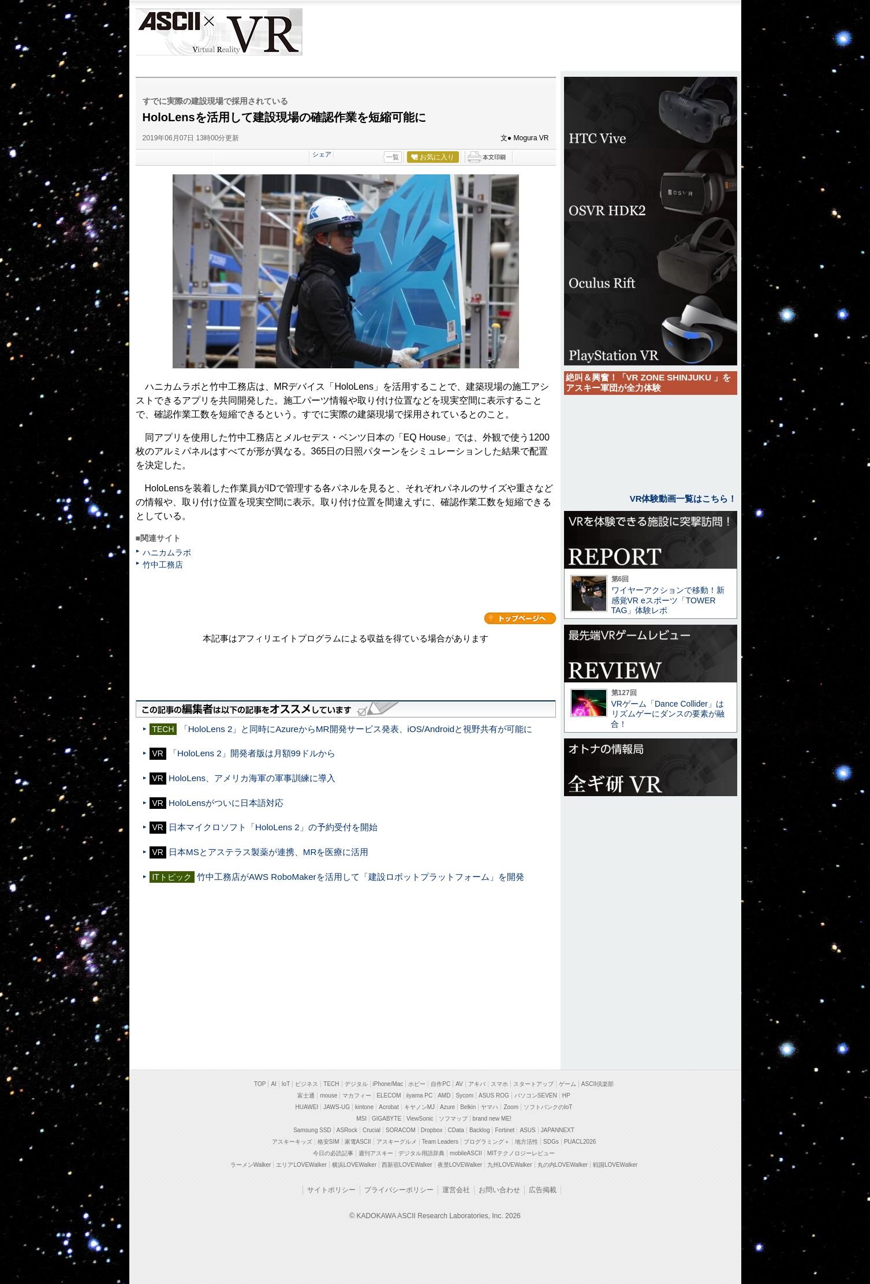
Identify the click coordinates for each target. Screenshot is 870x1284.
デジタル (356, 1084)
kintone (364, 1107)
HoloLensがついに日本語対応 (226, 803)
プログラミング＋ (487, 1142)
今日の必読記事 (333, 1153)
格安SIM (328, 1142)
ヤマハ (489, 1107)
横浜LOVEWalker (354, 1165)
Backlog (479, 1130)
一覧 (392, 157)
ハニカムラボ (167, 552)
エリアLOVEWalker (301, 1165)
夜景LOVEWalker (460, 1165)
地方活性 (526, 1142)
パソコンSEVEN (535, 1095)
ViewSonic (420, 1118)
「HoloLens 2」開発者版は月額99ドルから (252, 753)
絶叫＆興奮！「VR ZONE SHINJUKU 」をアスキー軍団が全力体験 (648, 382)
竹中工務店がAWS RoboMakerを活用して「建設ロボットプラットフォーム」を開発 (360, 877)
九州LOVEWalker (509, 1165)
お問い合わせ (499, 1190)
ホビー (416, 1084)
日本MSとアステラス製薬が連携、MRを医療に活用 (268, 852)
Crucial (371, 1130)
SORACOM (401, 1130)
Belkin (468, 1107)
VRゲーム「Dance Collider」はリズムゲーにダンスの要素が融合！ (668, 714)
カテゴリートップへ (520, 618)
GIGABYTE (386, 1118)
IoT (286, 1084)
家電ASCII (358, 1142)
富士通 (306, 1095)
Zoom (510, 1107)
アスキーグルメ (396, 1142)
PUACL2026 (580, 1142)
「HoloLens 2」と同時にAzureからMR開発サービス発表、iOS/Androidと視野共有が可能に (356, 729)
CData (456, 1130)
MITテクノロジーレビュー (521, 1153)
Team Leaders (440, 1142)
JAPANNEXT (557, 1130)
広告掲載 (543, 1190)
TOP (260, 1084)
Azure (447, 1107)
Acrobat (388, 1107)
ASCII (168, 32)
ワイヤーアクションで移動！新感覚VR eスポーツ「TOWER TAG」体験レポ (668, 600)
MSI (361, 1118)
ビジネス (306, 1084)
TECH (331, 1084)
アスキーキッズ (292, 1142)
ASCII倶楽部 (597, 1084)
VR (252, 32)
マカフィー (356, 1095)
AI (273, 1084)
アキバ (477, 1084)
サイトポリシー (331, 1190)
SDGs (551, 1142)
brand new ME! (492, 1118)
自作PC (440, 1084)
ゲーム (567, 1084)
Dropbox (432, 1130)
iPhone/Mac (388, 1084)
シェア (321, 154)
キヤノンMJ (419, 1107)
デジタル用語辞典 (421, 1153)
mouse (328, 1095)
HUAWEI (307, 1107)
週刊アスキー (376, 1153)
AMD (444, 1095)
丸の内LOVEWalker (562, 1165)
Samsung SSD (312, 1130)
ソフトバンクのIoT (548, 1107)
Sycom (464, 1095)
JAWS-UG (336, 1107)
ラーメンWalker (250, 1165)
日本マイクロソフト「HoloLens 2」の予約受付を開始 (273, 827)
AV (459, 1084)
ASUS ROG (494, 1095)
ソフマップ (453, 1118)
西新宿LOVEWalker (407, 1165)
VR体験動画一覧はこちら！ (683, 498)
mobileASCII (466, 1153)
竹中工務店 (163, 564)
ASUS (527, 1130)
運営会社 (456, 1190)
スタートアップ (533, 1084)
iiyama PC (419, 1095)
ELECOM (388, 1095)
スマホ (499, 1084)
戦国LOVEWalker (615, 1165)
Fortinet (504, 1130)
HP (566, 1095)
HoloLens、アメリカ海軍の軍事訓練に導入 (252, 778)
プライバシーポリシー (399, 1190)
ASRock (347, 1130)
